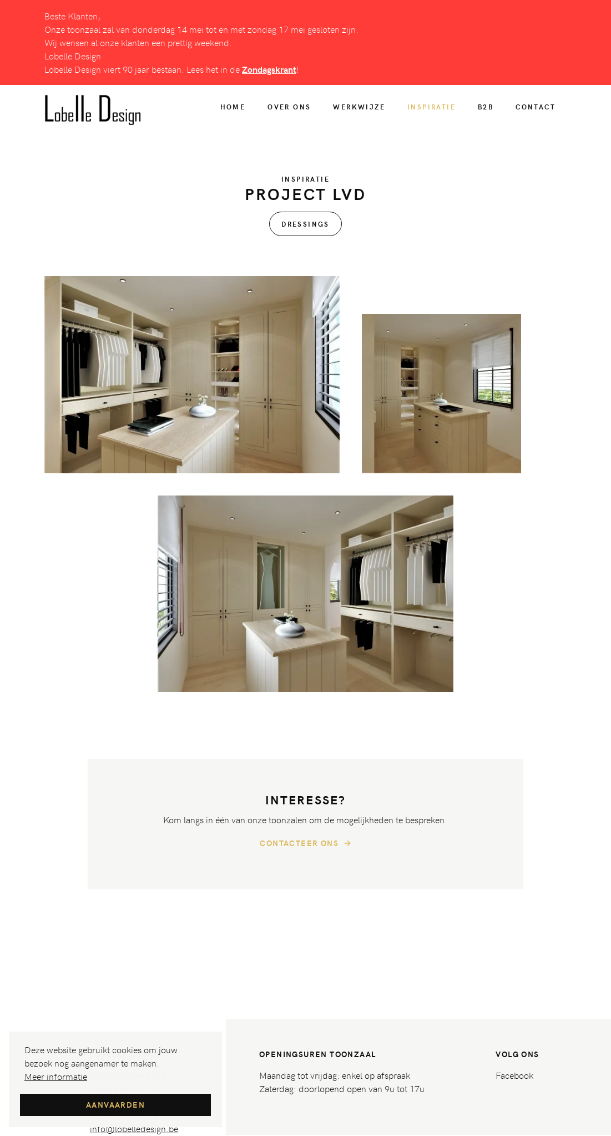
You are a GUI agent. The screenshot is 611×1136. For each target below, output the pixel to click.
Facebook (514, 1075)
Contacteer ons (305, 843)
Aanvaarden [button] (115, 1104)
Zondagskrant (269, 69)
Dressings (305, 223)
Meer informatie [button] (55, 1076)
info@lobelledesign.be (134, 1128)
